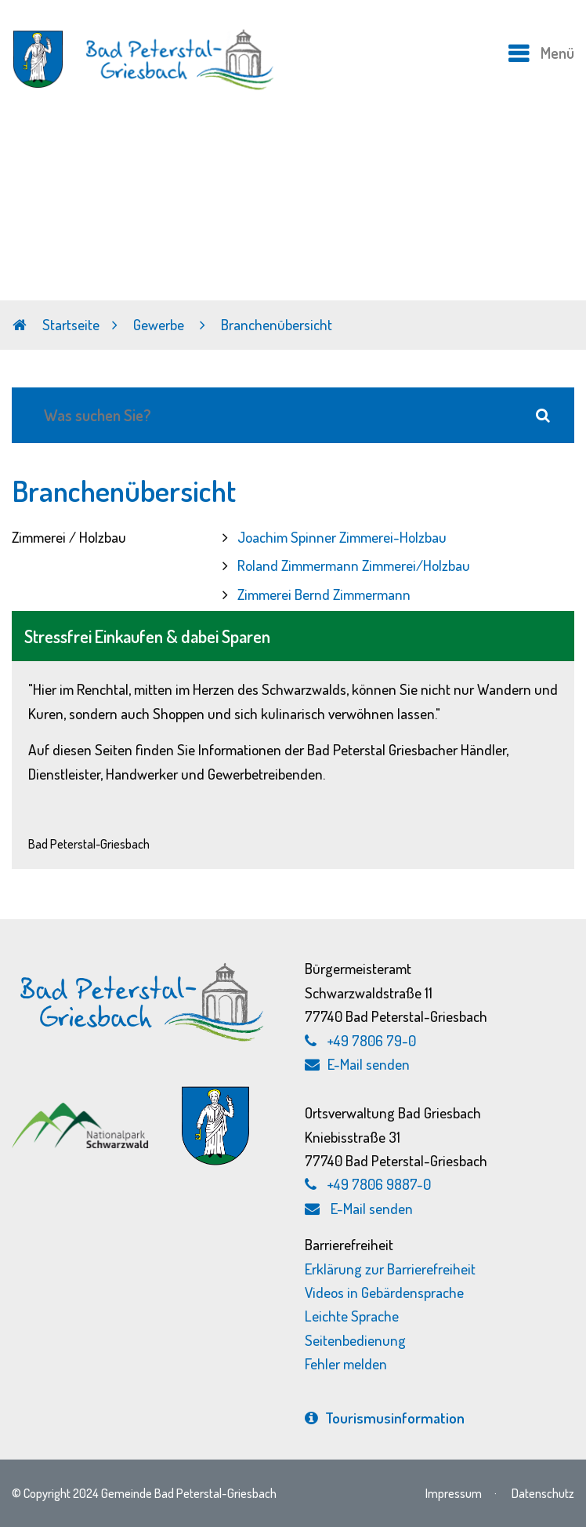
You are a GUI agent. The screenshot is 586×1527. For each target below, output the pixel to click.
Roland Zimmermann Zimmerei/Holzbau (353, 565)
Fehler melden (346, 1363)
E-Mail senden (357, 1064)
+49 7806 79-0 (371, 1040)
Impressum (453, 1493)
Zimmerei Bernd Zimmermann (324, 594)
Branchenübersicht (276, 324)
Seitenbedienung (355, 1340)
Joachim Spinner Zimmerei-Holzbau (342, 537)
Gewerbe (160, 324)
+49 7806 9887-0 (379, 1184)
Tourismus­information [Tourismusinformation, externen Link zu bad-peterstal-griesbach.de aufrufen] (385, 1417)
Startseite (56, 324)
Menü (557, 52)
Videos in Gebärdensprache (384, 1292)
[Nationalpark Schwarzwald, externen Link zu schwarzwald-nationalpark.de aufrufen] (82, 1104)
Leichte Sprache (352, 1315)
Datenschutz (543, 1493)
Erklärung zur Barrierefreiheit (390, 1268)
